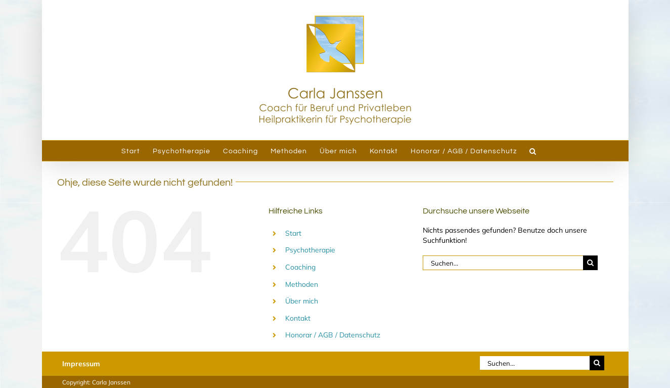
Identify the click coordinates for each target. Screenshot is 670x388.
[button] (533, 151)
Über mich (301, 301)
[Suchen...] (503, 262)
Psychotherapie (310, 249)
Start (293, 233)
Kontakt (297, 318)
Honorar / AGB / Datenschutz (332, 334)
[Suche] (590, 262)
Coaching (300, 267)
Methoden (301, 284)
